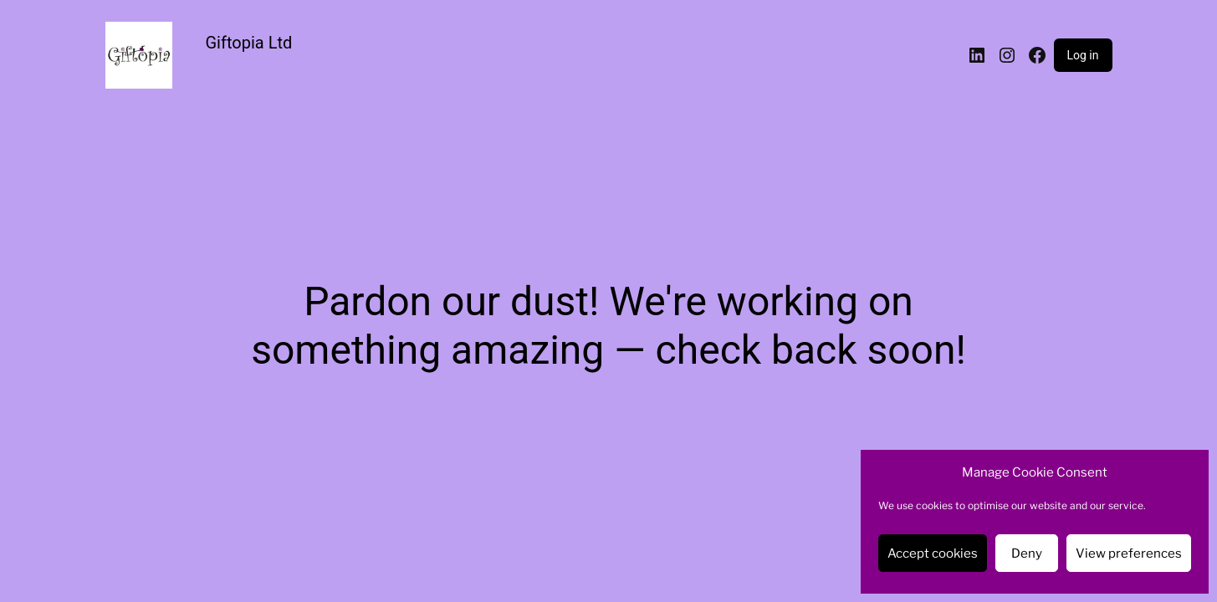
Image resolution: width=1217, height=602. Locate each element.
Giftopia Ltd (249, 43)
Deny (1026, 553)
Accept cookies (932, 553)
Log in (1083, 55)
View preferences (1129, 553)
